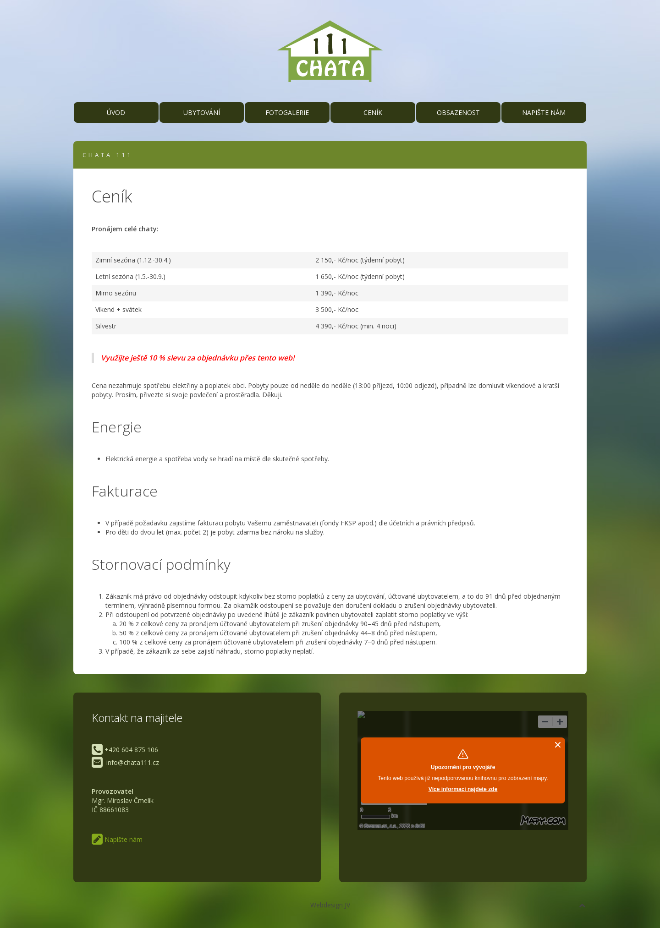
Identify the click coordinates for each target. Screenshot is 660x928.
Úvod (116, 112)
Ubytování (201, 112)
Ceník (372, 112)
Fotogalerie (287, 112)
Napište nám (544, 112)
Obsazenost (458, 112)
